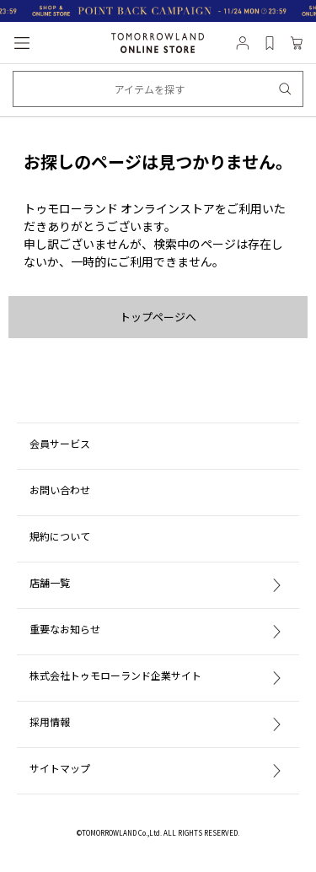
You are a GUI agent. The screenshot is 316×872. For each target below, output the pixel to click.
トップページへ (158, 317)
